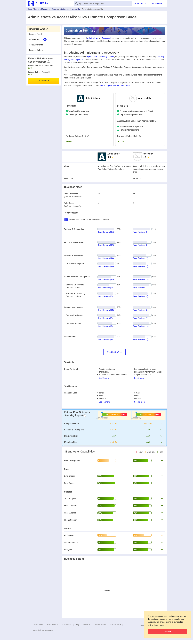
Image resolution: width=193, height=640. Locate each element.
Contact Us (86, 625)
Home (30, 9)
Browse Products (100, 625)
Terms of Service (52, 625)
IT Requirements (36, 45)
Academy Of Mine (106, 56)
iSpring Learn (92, 56)
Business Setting (36, 50)
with (136, 111)
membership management (131, 126)
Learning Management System (46, 9)
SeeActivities (114, 352)
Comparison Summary (38, 29)
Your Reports (140, 3)
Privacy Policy (38, 625)
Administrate (65, 9)
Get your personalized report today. (115, 85)
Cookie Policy (67, 625)
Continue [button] (167, 632)
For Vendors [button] (157, 3)
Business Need (35, 34)
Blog (77, 625)
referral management (129, 130)
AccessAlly (76, 9)
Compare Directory (116, 625)
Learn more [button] (159, 625)
